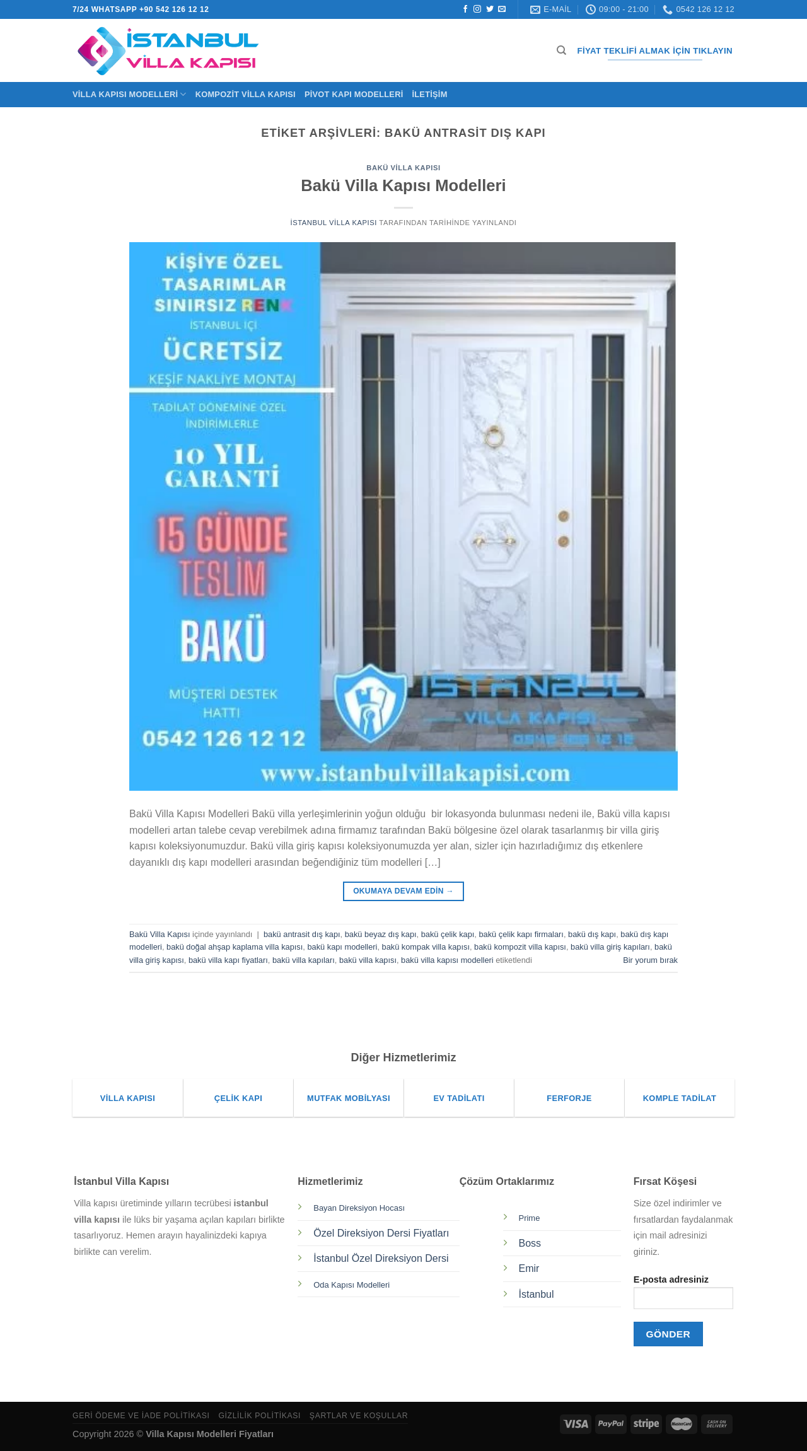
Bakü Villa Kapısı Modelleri (403, 185)
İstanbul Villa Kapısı (333, 222)
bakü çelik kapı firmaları (521, 934)
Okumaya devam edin (403, 891)
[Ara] (561, 50)
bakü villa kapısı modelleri (447, 960)
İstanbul (536, 1294)
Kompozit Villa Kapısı (245, 94)
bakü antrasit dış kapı (302, 934)
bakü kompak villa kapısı (426, 947)
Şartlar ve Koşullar (359, 1415)
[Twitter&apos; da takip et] (490, 9)
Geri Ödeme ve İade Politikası (141, 1415)
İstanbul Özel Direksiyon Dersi (380, 1258)
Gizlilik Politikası (259, 1415)
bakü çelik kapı (448, 934)
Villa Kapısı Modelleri (130, 94)
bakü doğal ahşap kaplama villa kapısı (234, 947)
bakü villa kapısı (368, 960)
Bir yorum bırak (650, 960)
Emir (529, 1268)
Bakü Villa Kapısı (403, 168)
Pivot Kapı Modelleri (354, 94)
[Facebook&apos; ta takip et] (465, 9)
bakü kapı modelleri (342, 947)
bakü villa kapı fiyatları (228, 960)
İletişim (429, 94)
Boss (530, 1243)
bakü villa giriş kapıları (610, 947)
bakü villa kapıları (303, 960)
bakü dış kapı (592, 934)
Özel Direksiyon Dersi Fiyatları (381, 1233)
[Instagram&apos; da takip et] (477, 9)
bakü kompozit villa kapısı (520, 947)
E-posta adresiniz (683, 1296)
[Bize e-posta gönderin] (502, 9)
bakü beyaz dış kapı (381, 934)
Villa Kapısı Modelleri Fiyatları (210, 1434)
